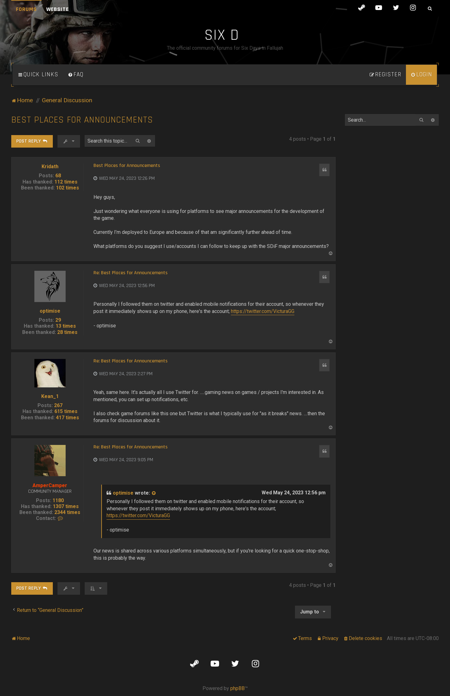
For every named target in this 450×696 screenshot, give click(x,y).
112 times (66, 182)
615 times (66, 411)
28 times (67, 332)
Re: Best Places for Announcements (130, 273)
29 (58, 320)
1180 (58, 500)
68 (58, 176)
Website (57, 9)
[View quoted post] (154, 493)
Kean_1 (50, 396)
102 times (67, 188)
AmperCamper (49, 485)
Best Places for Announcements (82, 120)
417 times (67, 418)
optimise (50, 311)
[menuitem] (75, 75)
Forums (26, 9)
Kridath (50, 166)
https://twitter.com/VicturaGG (262, 311)
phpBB (237, 688)
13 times (66, 326)
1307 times (66, 506)
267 (58, 405)
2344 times (67, 512)
